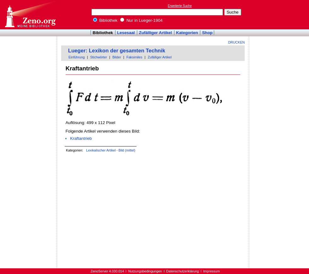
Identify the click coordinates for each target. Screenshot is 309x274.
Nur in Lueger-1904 (141, 20)
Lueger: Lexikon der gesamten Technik (116, 51)
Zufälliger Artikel (155, 32)
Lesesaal (126, 32)
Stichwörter (98, 57)
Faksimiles (134, 57)
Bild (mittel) (127, 150)
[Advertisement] (280, 14)
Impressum (211, 271)
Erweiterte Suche (180, 6)
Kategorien (187, 32)
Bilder (116, 57)
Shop (207, 32)
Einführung (76, 57)
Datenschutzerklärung (182, 271)
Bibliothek (105, 20)
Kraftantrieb (81, 138)
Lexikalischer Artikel (101, 150)
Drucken (236, 42)
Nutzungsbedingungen (145, 271)
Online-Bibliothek (30, 14)
